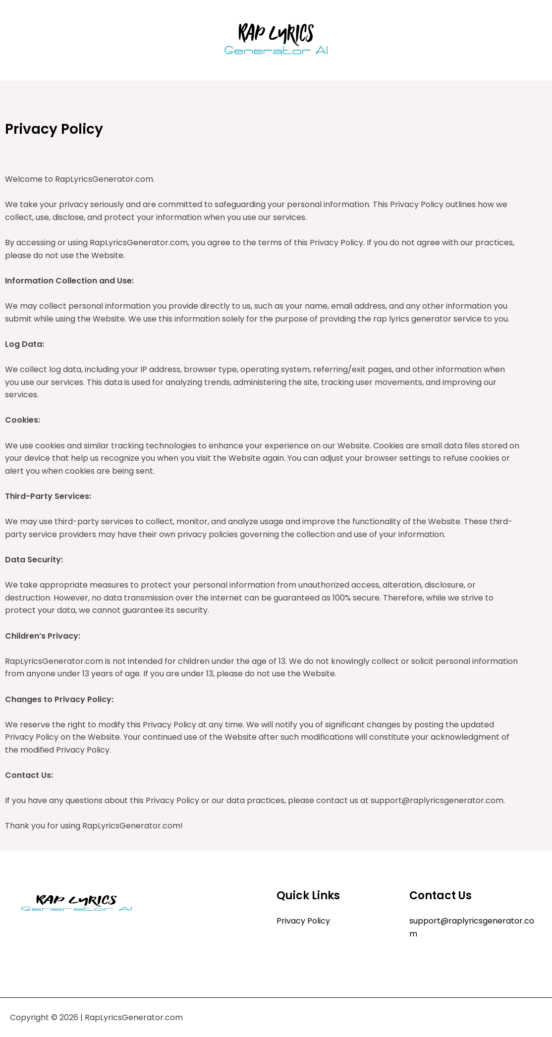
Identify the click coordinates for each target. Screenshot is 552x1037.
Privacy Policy (303, 921)
